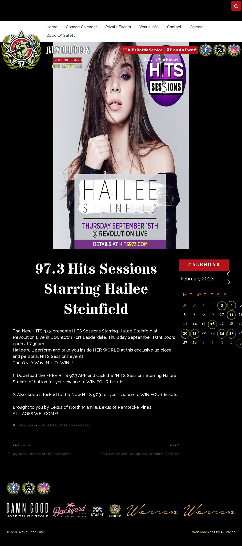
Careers (196, 27)
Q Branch (228, 532)
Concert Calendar (81, 27)
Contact (174, 27)
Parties (83, 424)
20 (185, 333)
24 (222, 333)
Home (51, 27)
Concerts (48, 424)
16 (212, 324)
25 (231, 333)
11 (231, 314)
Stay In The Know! (161, 59)
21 (195, 333)
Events (67, 424)
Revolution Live (31, 532)
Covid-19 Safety (60, 35)
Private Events (118, 27)
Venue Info (149, 27)
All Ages (27, 424)
